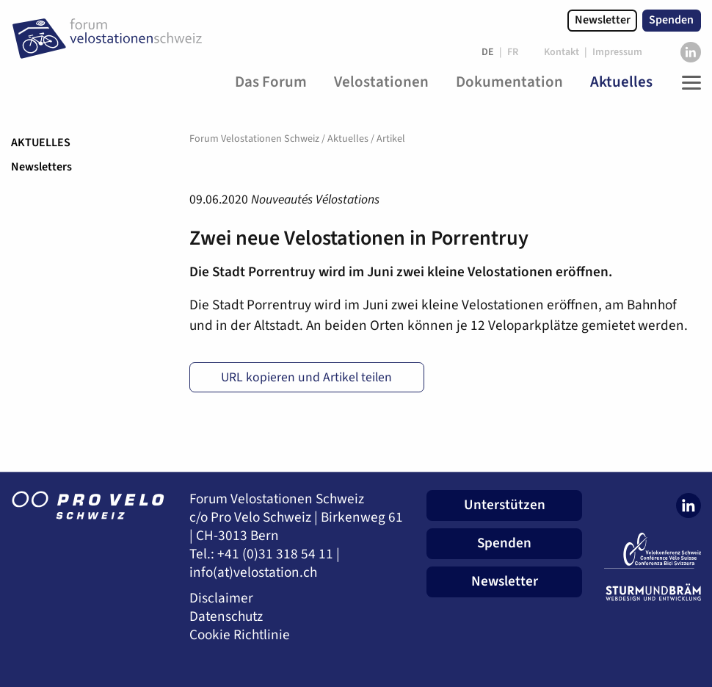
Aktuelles (40, 142)
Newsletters (41, 167)
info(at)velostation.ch (253, 573)
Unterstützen (504, 504)
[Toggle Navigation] (688, 82)
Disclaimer (221, 598)
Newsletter (603, 20)
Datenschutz (226, 617)
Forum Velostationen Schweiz (254, 139)
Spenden (671, 20)
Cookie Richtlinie (239, 635)
